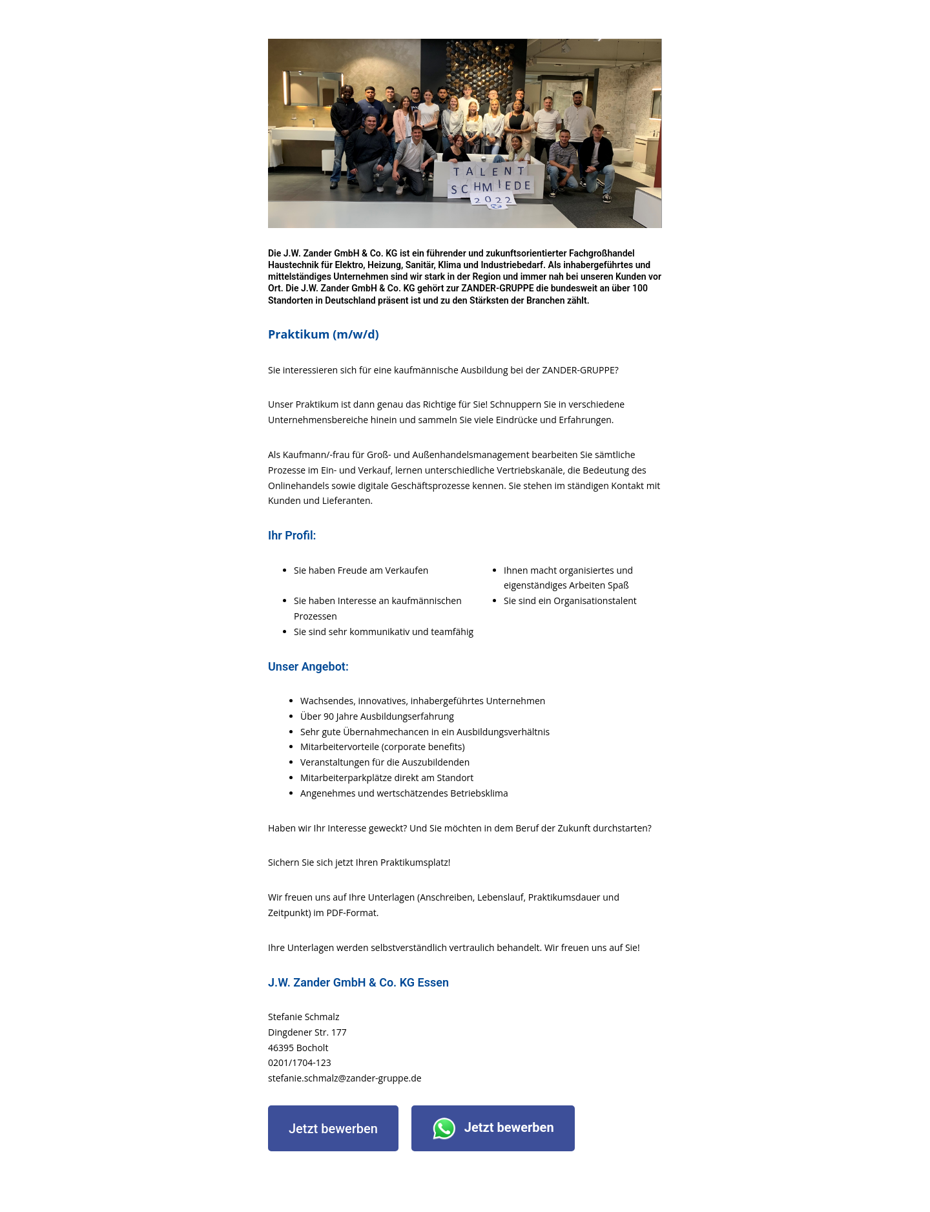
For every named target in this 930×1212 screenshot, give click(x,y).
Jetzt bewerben (333, 1128)
